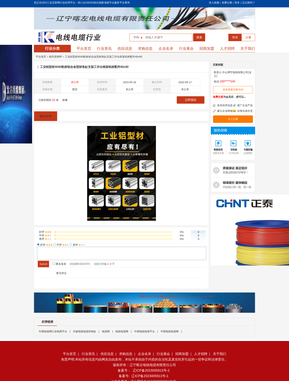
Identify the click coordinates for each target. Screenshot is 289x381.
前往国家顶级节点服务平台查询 (112, 2)
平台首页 (83, 48)
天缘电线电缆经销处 (84, 331)
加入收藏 (214, 2)
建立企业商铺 (223, 110)
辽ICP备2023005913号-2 (151, 370)
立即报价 (190, 99)
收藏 (64, 99)
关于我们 (247, 48)
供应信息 (124, 48)
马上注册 (233, 118)
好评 (46, 244)
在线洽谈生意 (243, 110)
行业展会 (186, 48)
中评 (62, 244)
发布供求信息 (223, 105)
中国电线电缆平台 (144, 331)
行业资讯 (104, 48)
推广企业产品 (243, 105)
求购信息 (145, 48)
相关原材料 (55, 56)
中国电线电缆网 (170, 331)
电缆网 (106, 331)
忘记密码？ (248, 2)
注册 (248, 37)
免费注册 (227, 2)
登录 (237, 2)
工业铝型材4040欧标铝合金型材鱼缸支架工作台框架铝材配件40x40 (103, 56)
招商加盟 (206, 48)
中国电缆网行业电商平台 (53, 331)
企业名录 (166, 48)
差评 (78, 244)
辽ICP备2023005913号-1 (149, 376)
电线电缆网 (121, 331)
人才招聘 (227, 48)
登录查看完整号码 (233, 89)
